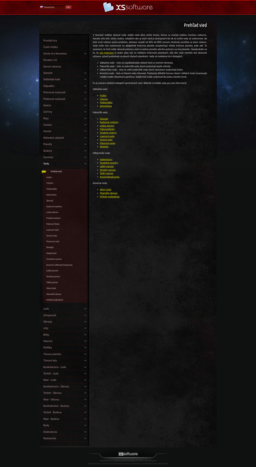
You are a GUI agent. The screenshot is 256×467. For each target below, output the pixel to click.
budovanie (114, 176)
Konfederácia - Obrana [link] (56, 386)
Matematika (51, 189)
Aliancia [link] (47, 341)
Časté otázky (50, 47)
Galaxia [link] (47, 124)
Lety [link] (45, 328)
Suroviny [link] (48, 157)
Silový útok (51, 288)
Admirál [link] (47, 73)
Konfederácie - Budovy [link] (56, 406)
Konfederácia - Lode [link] (54, 367)
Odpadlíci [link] (48, 86)
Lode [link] (46, 308)
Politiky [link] (47, 347)
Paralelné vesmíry (54, 259)
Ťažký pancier (52, 282)
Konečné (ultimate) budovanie (59, 265)
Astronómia (51, 195)
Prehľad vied (56, 171)
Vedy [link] (46, 163)
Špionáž (49, 200)
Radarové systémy (54, 206)
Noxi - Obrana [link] (51, 399)
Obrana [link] (47, 321)
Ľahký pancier (52, 270)
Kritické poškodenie (54, 300)
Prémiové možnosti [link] (54, 92)
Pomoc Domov (128, 7)
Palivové (104, 129)
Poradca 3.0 (50, 60)
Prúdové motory (53, 218)
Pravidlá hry (50, 40)
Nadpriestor (51, 253)
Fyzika (49, 177)
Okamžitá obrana (53, 294)
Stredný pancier (53, 276)
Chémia (49, 183)
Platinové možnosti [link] (54, 99)
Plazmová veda (52, 241)
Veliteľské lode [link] (51, 79)
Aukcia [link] (47, 105)
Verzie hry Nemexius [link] (55, 53)
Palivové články (53, 224)
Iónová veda (51, 235)
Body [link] (46, 425)
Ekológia (50, 247)
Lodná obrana (52, 212)
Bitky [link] (46, 334)
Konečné (104, 176)
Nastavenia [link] (49, 438)
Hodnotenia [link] (50, 432)
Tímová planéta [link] (52, 354)
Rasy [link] (46, 118)
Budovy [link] (47, 150)
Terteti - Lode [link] (51, 373)
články (111, 129)
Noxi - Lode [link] (49, 380)
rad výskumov (107, 52)
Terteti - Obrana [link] (52, 393)
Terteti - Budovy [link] (52, 412)
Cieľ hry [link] (47, 111)
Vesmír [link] (47, 131)
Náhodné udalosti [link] (53, 137)
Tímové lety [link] (50, 360)
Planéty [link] (47, 144)
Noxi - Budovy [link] (51, 419)
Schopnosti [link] (49, 315)
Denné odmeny (52, 66)
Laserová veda (52, 230)
